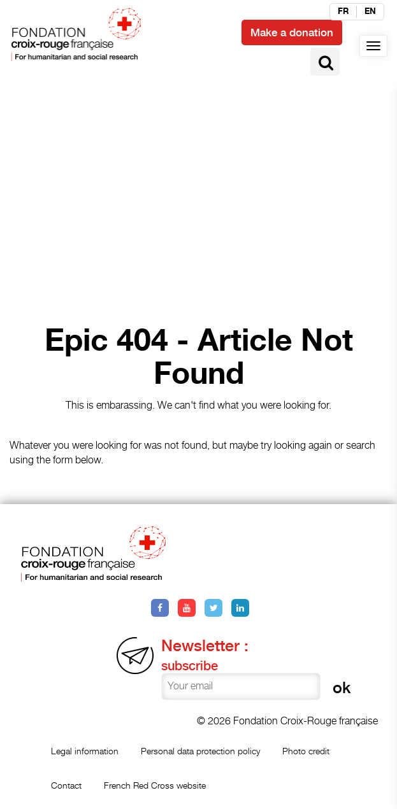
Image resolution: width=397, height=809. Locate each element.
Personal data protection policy (200, 750)
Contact (66, 785)
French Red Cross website (155, 785)
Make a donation (291, 32)
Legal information (85, 750)
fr (343, 11)
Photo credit (305, 750)
